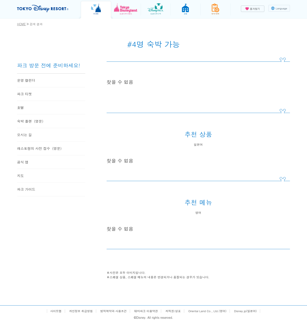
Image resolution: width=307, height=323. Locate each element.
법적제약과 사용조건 (112, 311)
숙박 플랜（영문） (31, 121)
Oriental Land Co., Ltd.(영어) (210, 311)
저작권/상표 (174, 311)
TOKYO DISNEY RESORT (44, 9)
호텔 (20, 107)
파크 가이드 (26, 189)
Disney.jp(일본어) (249, 311)
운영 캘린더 (26, 80)
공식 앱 (22, 162)
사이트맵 (52, 311)
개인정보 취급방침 (77, 311)
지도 (20, 175)
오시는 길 (24, 134)
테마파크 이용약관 (145, 311)
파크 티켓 (24, 93)
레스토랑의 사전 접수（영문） (40, 148)
